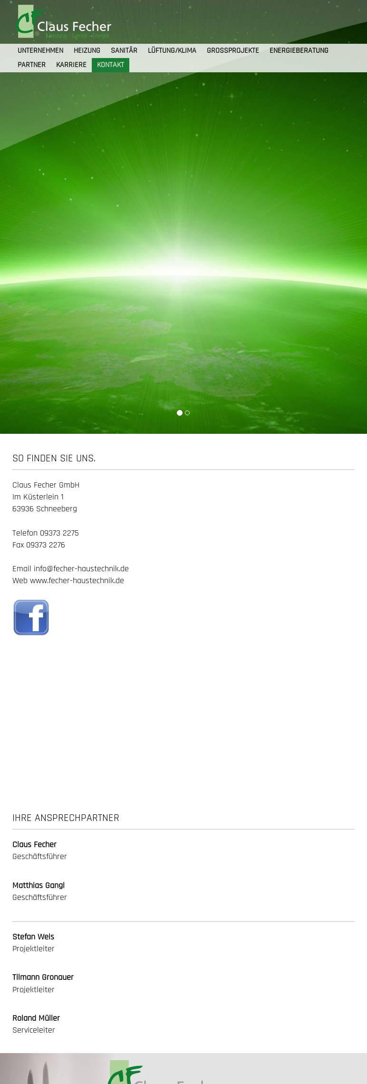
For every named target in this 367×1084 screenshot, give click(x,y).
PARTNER (32, 65)
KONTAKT (110, 65)
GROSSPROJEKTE (233, 51)
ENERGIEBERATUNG (299, 51)
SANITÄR (124, 51)
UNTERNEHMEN (40, 51)
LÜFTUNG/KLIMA (172, 51)
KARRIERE (71, 65)
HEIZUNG (87, 51)
